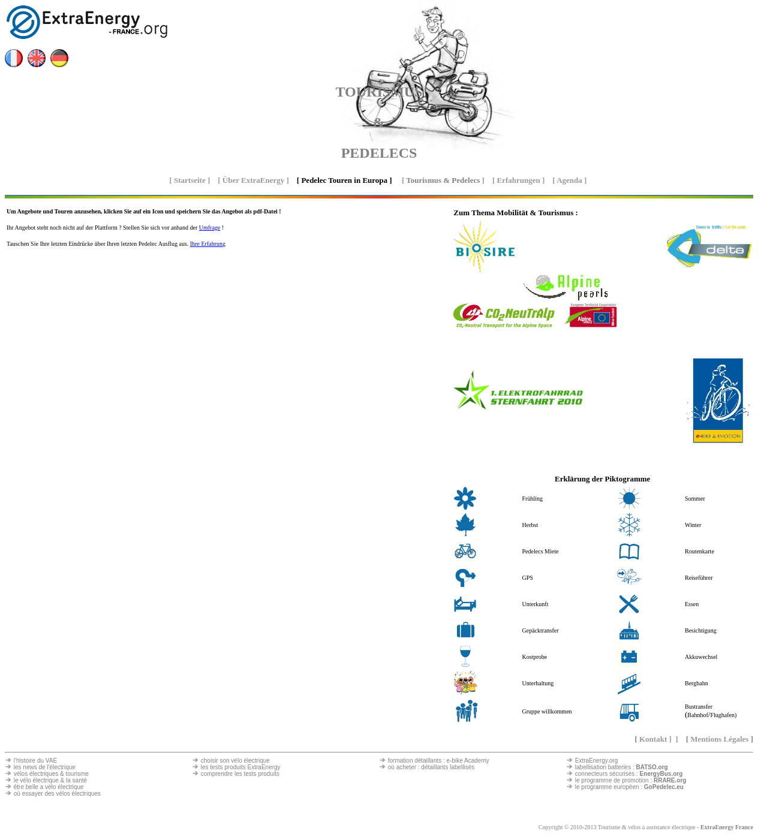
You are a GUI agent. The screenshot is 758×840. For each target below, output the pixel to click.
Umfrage (210, 227)
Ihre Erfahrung (207, 243)
